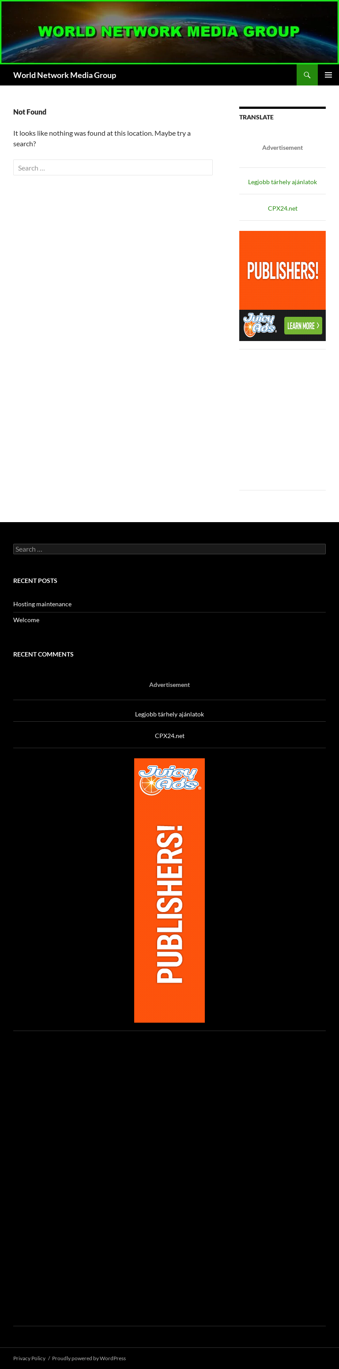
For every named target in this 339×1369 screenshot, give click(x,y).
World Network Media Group (64, 75)
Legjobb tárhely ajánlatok (282, 182)
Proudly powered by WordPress (89, 1358)
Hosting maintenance (42, 604)
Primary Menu (328, 74)
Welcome (26, 619)
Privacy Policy (29, 1358)
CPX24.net (283, 208)
